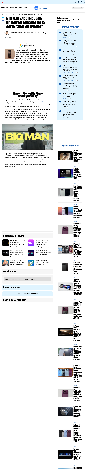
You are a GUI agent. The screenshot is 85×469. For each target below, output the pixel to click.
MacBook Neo (9, 2)
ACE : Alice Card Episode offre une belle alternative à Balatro (17, 262)
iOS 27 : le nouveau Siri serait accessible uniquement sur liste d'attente (70, 104)
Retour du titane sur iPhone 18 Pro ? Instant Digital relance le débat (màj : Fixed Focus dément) (77, 433)
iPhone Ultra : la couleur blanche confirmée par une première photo (77, 352)
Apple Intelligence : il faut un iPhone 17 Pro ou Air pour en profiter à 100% (70, 59)
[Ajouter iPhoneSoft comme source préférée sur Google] (27, 45)
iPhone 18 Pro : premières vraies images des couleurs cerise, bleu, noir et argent (77, 372)
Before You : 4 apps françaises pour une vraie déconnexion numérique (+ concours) (70, 68)
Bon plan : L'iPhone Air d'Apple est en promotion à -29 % (70, 33)
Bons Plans (13, 7)
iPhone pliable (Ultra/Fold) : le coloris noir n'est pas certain (77, 211)
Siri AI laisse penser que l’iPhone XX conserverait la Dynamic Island (77, 155)
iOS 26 (22, 2)
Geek (25, 7)
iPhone (6, 14)
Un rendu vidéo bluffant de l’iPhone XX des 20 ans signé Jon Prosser (77, 454)
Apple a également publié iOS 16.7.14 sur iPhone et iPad (42, 262)
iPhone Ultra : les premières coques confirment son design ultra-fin (77, 411)
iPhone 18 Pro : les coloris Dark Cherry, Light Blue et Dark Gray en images (77, 249)
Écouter (9, 37)
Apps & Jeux (4, 7)
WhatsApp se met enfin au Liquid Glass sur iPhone (70, 77)
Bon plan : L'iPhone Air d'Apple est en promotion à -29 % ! (77, 267)
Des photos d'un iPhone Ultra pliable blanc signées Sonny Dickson (77, 192)
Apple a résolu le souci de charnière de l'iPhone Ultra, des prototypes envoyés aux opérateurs (77, 287)
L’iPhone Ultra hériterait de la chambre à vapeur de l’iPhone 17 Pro (77, 332)
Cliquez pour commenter (27, 294)
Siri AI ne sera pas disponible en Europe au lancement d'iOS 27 (70, 51)
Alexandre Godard (15, 32)
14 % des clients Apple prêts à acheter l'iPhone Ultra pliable (70, 95)
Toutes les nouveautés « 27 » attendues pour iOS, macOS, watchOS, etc (70, 113)
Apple (20, 7)
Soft (43, 8)
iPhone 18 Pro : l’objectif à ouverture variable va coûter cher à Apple (77, 393)
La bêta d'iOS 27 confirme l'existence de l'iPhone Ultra (77, 173)
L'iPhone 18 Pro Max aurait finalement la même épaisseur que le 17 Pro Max (77, 230)
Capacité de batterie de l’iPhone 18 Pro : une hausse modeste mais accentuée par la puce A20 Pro (77, 310)
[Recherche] (78, 8)
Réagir (45, 33)
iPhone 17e (17, 2)
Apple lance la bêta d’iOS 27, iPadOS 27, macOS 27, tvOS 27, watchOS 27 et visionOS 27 (70, 86)
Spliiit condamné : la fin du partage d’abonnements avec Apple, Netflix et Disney (70, 43)
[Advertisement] (27, 78)
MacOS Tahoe (28, 2)
